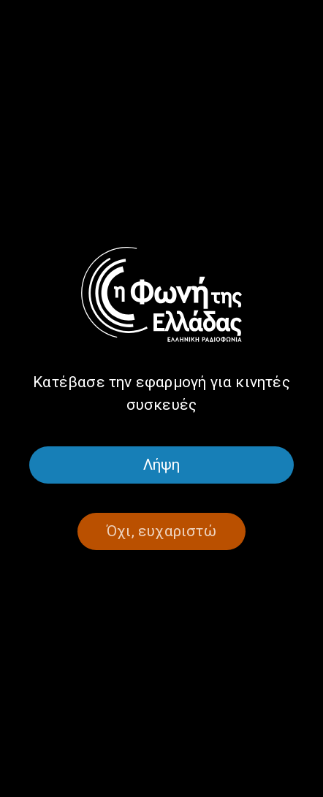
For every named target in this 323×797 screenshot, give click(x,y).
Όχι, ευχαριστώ (161, 531)
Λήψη (161, 464)
